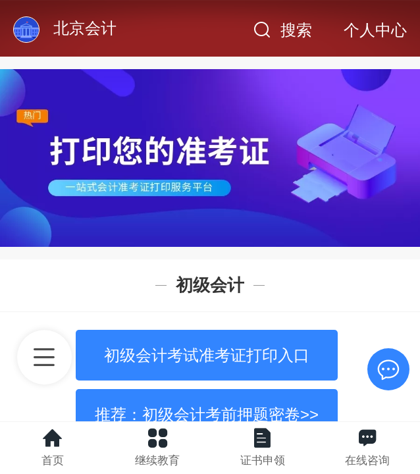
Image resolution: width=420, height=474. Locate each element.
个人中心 (375, 30)
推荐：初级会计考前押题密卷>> (207, 414)
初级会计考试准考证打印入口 (206, 355)
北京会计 (85, 28)
